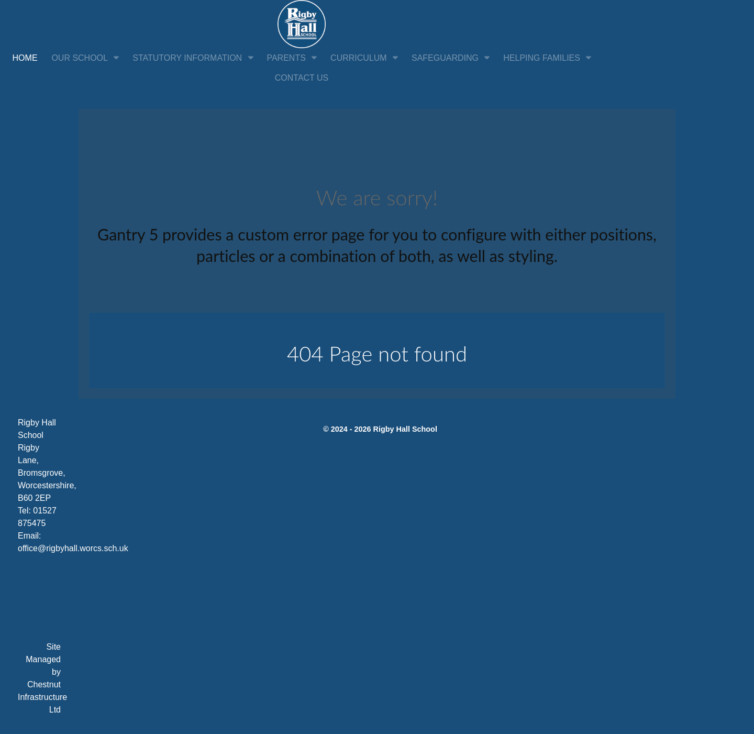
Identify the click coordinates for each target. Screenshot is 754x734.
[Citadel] (302, 24)
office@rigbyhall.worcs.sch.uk (73, 548)
